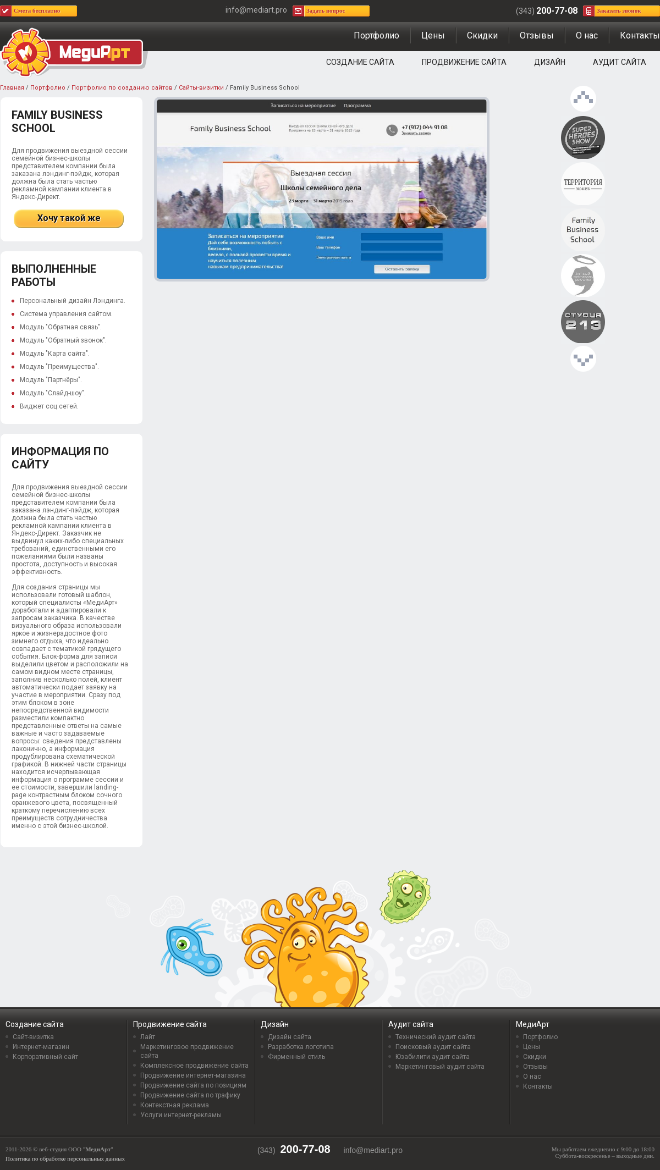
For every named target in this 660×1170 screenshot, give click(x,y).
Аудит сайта (619, 62)
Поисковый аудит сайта (433, 1047)
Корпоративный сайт (45, 1057)
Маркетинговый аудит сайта (440, 1066)
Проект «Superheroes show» (583, 138)
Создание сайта (360, 62)
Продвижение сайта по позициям (193, 1085)
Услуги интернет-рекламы (181, 1115)
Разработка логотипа (301, 1047)
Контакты (640, 35)
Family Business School (583, 230)
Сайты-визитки (201, 87)
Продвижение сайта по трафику (190, 1095)
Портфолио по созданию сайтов (122, 87)
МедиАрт (532, 1024)
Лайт (147, 1037)
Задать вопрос (325, 10)
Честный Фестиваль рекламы (583, 276)
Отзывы (537, 35)
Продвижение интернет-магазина (193, 1075)
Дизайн (549, 62)
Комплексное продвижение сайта (194, 1065)
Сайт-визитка (33, 1037)
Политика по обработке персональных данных (65, 1158)
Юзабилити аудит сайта (432, 1057)
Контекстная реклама (174, 1105)
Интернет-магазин (41, 1047)
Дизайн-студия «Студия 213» (583, 322)
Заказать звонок (619, 10)
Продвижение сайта (464, 62)
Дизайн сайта (289, 1037)
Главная (12, 87)
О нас (587, 35)
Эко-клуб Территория (583, 184)
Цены (433, 35)
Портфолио (376, 35)
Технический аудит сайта (435, 1037)
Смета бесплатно (37, 10)
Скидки (482, 35)
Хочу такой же (69, 218)
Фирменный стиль (296, 1057)
